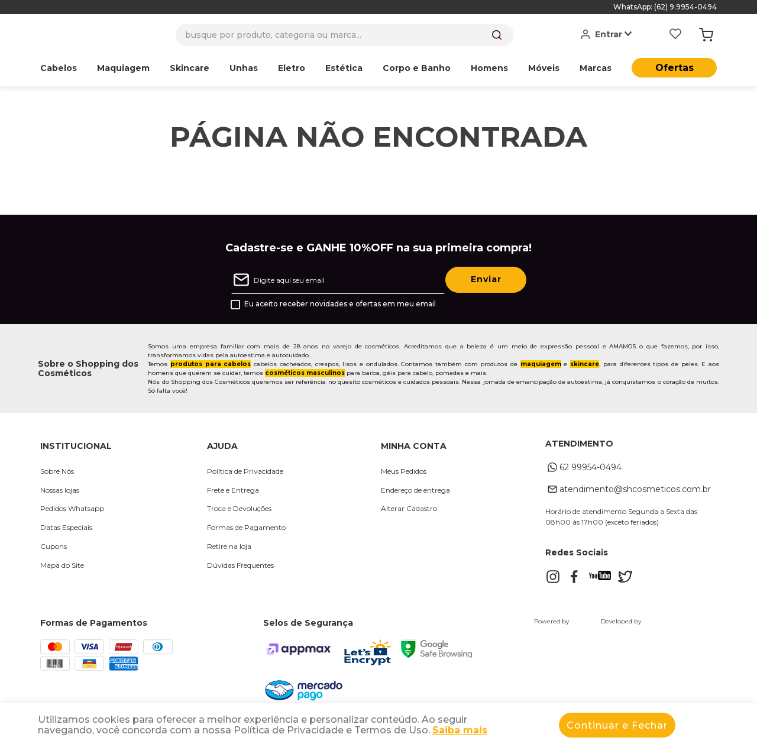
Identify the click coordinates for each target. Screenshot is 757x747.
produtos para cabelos (210, 364)
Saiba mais (459, 730)
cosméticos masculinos (305, 373)
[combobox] (345, 35)
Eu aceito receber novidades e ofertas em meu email (340, 304)
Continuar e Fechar (617, 725)
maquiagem (540, 364)
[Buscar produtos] (496, 35)
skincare (584, 364)
